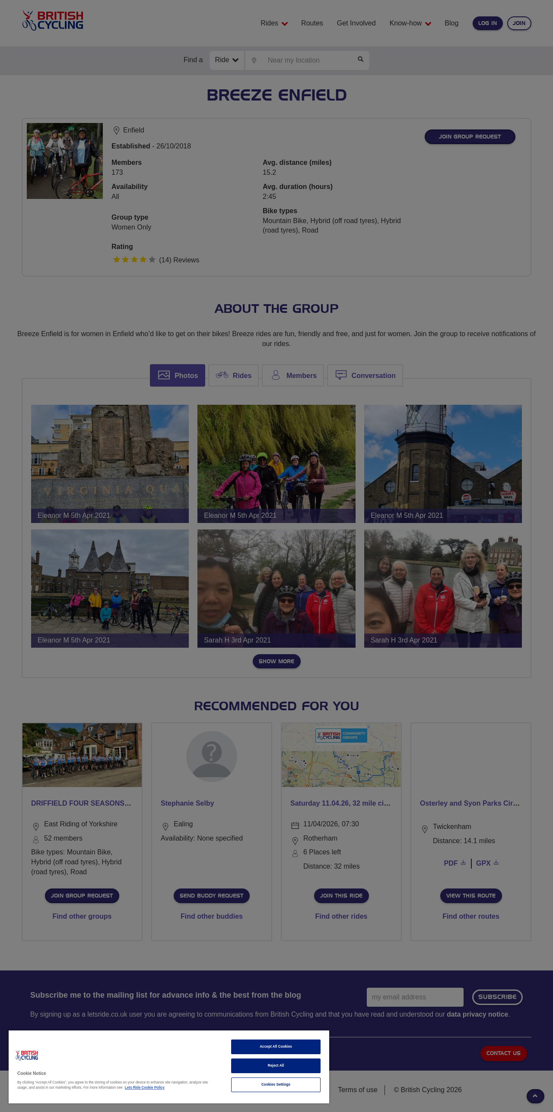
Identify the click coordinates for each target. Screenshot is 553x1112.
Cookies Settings (275, 1085)
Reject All (276, 1066)
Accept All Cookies (276, 1047)
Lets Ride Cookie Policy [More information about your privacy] (145, 1088)
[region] (169, 1066)
